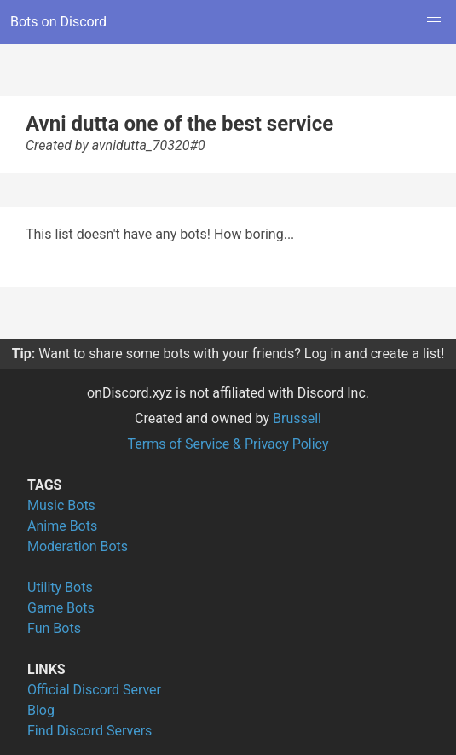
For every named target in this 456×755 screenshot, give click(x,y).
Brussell (297, 418)
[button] (434, 22)
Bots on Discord (58, 22)
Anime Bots (62, 526)
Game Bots (61, 608)
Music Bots (61, 505)
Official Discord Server (94, 690)
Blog (41, 710)
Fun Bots (54, 628)
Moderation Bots (77, 546)
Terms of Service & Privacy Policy (227, 444)
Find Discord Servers (89, 731)
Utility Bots (60, 587)
